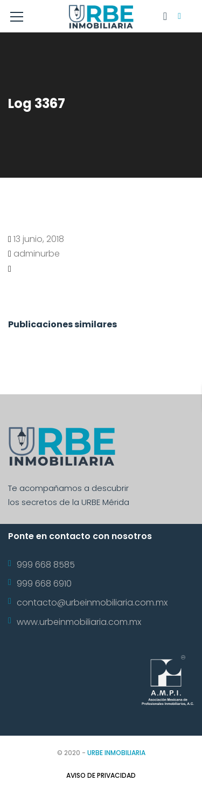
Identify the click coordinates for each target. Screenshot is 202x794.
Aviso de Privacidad (101, 775)
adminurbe (36, 253)
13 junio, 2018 (38, 239)
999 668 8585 (46, 565)
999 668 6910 (44, 583)
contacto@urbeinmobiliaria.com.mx (92, 602)
